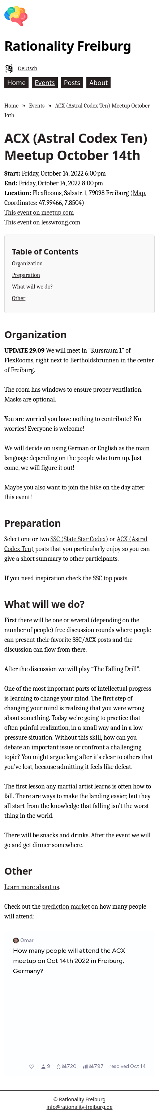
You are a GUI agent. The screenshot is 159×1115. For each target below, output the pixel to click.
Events (36, 105)
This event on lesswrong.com (42, 222)
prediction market (66, 906)
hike (96, 487)
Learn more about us (31, 887)
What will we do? (32, 286)
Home (11, 105)
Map (139, 193)
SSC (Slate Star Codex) (79, 539)
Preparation (26, 275)
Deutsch (27, 68)
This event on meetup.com (39, 212)
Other (18, 298)
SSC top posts (110, 578)
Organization (27, 263)
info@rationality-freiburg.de (80, 1106)
